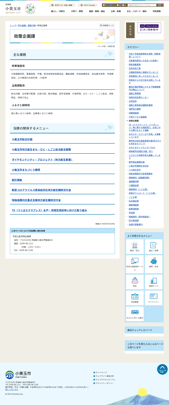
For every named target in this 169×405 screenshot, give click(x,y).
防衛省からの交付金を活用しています (144, 81)
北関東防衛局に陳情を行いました (143, 72)
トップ (13, 25)
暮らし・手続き (58, 11)
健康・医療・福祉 (97, 11)
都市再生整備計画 (137, 161)
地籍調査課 (134, 112)
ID (125, 5)
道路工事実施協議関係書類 (140, 105)
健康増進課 (134, 204)
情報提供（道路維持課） (140, 177)
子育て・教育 (77, 11)
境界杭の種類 (135, 108)
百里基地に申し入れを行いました (143, 76)
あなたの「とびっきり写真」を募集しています (144, 135)
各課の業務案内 (136, 224)
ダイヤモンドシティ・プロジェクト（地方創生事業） (42, 159)
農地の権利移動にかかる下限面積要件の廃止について (144, 88)
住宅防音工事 (135, 68)
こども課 (133, 197)
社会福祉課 (134, 200)
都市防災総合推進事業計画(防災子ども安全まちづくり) (145, 142)
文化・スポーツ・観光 (137, 11)
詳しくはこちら (11, 389)
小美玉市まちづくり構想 (26, 170)
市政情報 (157, 11)
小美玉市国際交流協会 (139, 165)
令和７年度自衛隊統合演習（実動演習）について (144, 55)
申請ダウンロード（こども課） (142, 193)
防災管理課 (134, 220)
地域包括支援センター (139, 97)
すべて (107, 5)
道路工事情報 (135, 93)
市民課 (132, 212)
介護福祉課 (134, 185)
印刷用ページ (108, 25)
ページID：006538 (106, 46)
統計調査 (17, 180)
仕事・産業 (116, 11)
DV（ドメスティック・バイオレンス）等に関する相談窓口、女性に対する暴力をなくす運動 (144, 127)
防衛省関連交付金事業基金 (140, 173)
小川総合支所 (135, 169)
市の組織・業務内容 (27, 25)
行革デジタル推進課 (138, 116)
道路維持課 (134, 181)
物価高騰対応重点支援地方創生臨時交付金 (36, 200)
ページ (114, 5)
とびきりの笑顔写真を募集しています (144, 156)
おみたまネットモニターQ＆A (142, 147)
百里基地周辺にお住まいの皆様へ (143, 60)
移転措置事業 (135, 64)
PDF (120, 5)
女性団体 (133, 101)
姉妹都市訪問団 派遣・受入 (141, 151)
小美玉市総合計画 (22, 139)
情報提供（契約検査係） (140, 216)
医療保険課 (134, 208)
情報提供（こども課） (139, 189)
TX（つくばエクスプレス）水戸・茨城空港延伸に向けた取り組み (49, 210)
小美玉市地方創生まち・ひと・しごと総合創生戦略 (41, 149)
